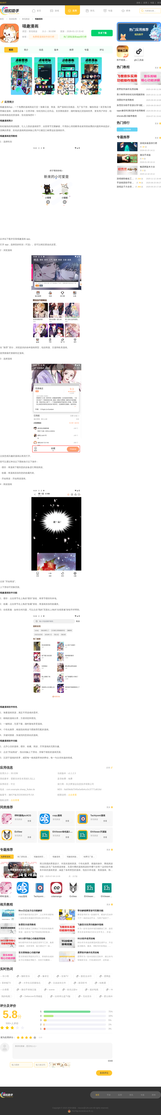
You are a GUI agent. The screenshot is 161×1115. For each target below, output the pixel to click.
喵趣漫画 (56, 857)
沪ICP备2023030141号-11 (80, 1111)
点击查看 (15, 800)
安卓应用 (13, 19)
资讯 (159, 3)
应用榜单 (127, 129)
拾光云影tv (73, 989)
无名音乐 (89, 996)
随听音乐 (27, 976)
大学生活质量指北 (33, 983)
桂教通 (104, 983)
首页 (36, 10)
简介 (26, 50)
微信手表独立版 (30, 989)
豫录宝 (47, 976)
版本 (56, 50)
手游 (109, 1095)
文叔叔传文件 (61, 983)
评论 (102, 50)
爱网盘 (109, 976)
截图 (11, 50)
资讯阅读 (26, 19)
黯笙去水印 (88, 976)
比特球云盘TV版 (64, 996)
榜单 (126, 10)
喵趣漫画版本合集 (73, 857)
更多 (110, 807)
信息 (41, 50)
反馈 (109, 768)
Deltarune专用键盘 (35, 996)
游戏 (138, 3)
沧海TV (66, 976)
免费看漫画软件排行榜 (7, 857)
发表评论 (104, 1073)
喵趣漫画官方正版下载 (40, 857)
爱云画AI (110, 996)
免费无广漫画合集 (89, 857)
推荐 (71, 50)
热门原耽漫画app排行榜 (23, 857)
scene (53, 989)
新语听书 (84, 983)
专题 (152, 3)
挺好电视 (96, 989)
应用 (145, 3)
